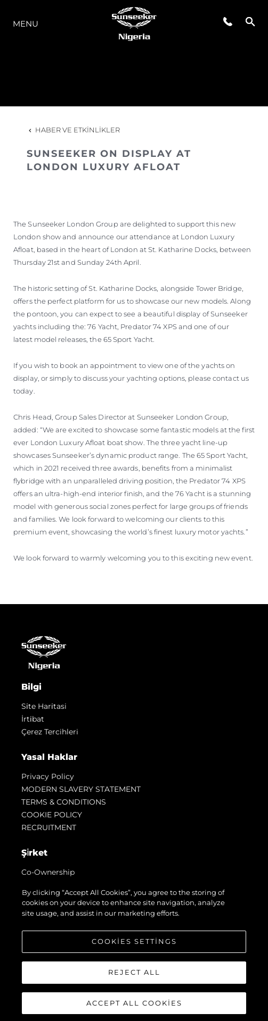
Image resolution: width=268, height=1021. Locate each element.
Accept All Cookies (134, 1007)
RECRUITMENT (48, 827)
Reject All (134, 977)
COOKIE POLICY (51, 814)
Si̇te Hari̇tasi (44, 706)
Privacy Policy (47, 776)
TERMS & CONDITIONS (63, 802)
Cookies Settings (134, 946)
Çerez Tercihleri (49, 732)
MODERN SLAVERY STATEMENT (81, 789)
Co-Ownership (48, 872)
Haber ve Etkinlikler (73, 129)
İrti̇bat (32, 719)
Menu (25, 24)
